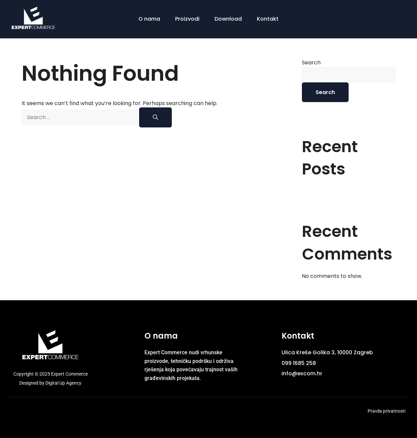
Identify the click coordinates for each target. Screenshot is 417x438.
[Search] (155, 117)
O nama (149, 19)
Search (311, 62)
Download (228, 19)
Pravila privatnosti (386, 411)
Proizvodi (187, 19)
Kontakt (268, 19)
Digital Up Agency (63, 383)
